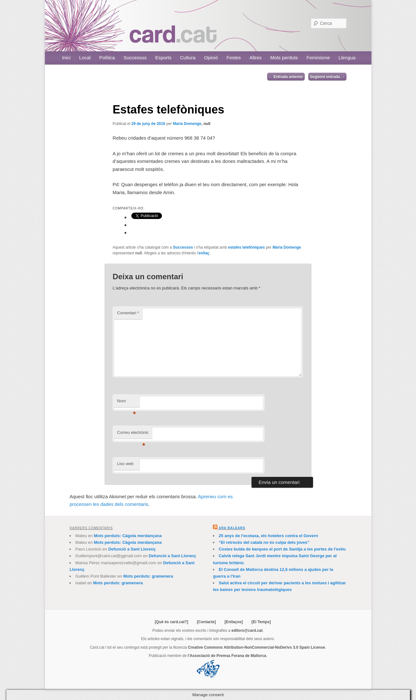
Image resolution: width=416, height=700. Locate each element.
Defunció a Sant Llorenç (132, 549)
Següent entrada (327, 76)
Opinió (211, 57)
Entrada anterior (286, 76)
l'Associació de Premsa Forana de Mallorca (227, 655)
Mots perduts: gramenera (148, 576)
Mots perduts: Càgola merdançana (128, 535)
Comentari (128, 312)
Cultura (187, 57)
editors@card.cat (247, 630)
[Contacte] (206, 622)
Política (107, 57)
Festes (234, 57)
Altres (256, 57)
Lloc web (125, 463)
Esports (163, 57)
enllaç (204, 253)
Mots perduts (284, 57)
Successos (135, 57)
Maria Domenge (187, 123)
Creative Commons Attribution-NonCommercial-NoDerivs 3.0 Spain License (256, 647)
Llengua (347, 57)
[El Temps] (261, 622)
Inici (66, 57)
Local (85, 57)
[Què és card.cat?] (171, 622)
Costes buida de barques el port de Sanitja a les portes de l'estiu (282, 549)
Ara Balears (232, 528)
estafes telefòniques (246, 247)
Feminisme (318, 57)
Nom (126, 402)
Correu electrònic (133, 434)
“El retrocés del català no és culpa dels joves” (264, 542)
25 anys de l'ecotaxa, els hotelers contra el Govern (268, 535)
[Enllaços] (233, 622)
